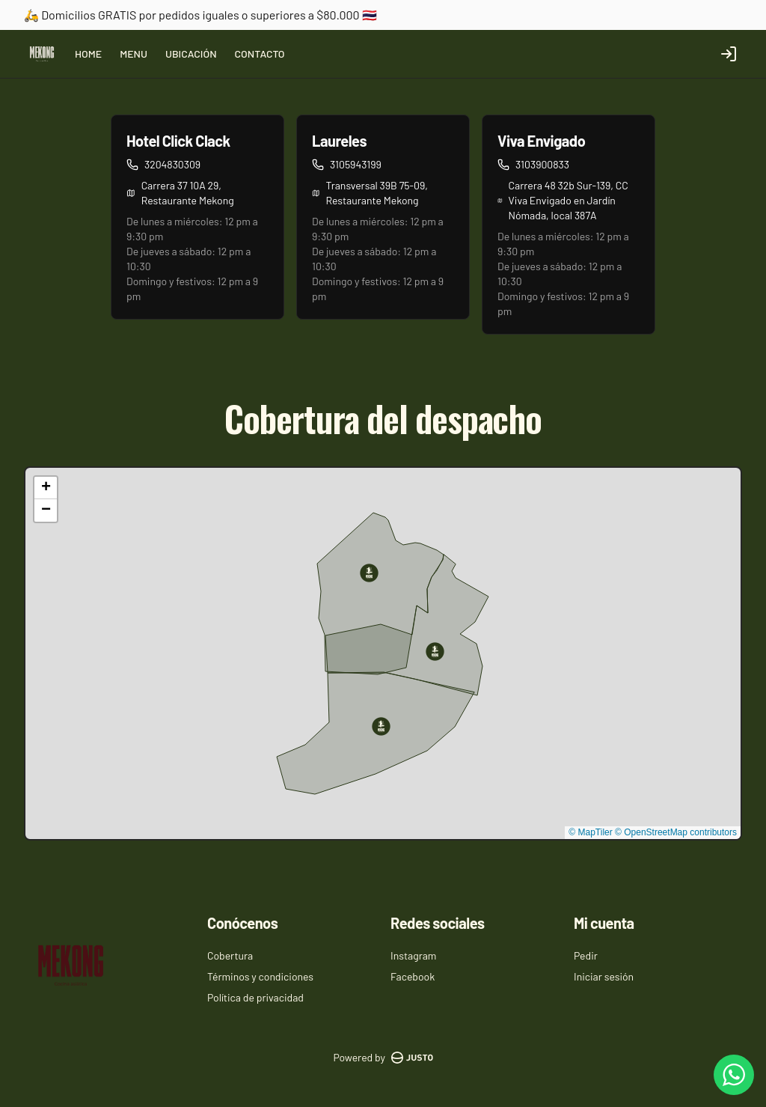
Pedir (586, 955)
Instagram (413, 955)
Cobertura (230, 955)
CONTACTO (260, 53)
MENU (133, 53)
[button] (369, 573)
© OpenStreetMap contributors (676, 832)
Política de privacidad (255, 997)
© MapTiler (590, 832)
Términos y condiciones (260, 976)
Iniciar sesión (604, 976)
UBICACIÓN (191, 53)
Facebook (412, 976)
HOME (88, 53)
